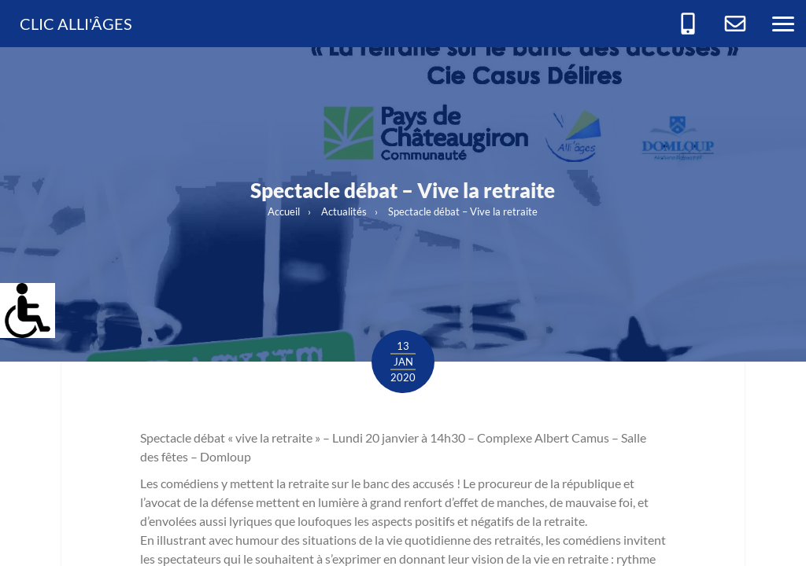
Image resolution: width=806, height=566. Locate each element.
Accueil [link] (284, 211)
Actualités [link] (344, 211)
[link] (19, 302)
